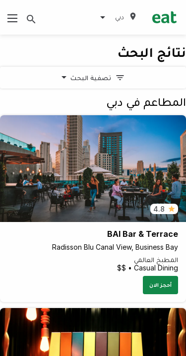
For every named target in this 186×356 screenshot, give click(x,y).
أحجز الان (160, 284)
